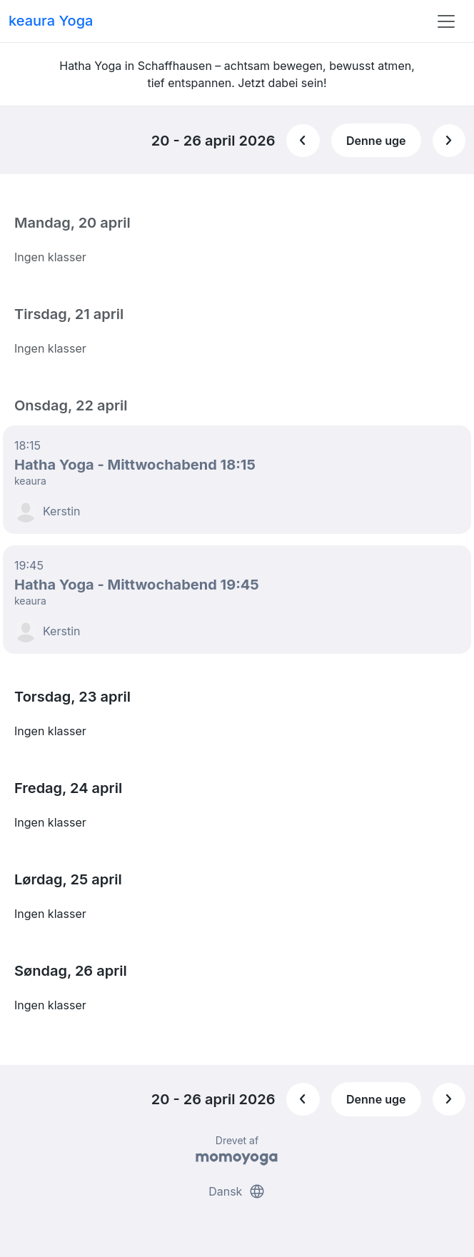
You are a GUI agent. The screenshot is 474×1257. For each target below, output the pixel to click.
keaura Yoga (51, 20)
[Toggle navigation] (446, 21)
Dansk (237, 1191)
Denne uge (375, 140)
